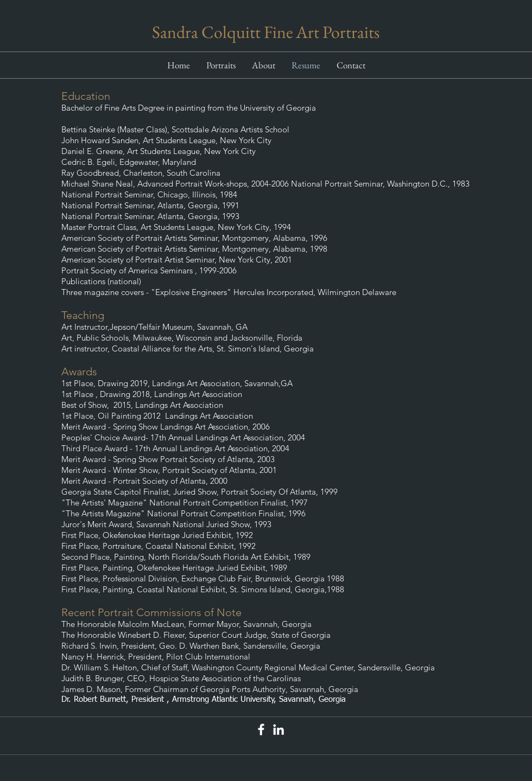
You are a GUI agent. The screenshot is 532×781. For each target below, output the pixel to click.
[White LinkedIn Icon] (278, 729)
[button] (221, 65)
